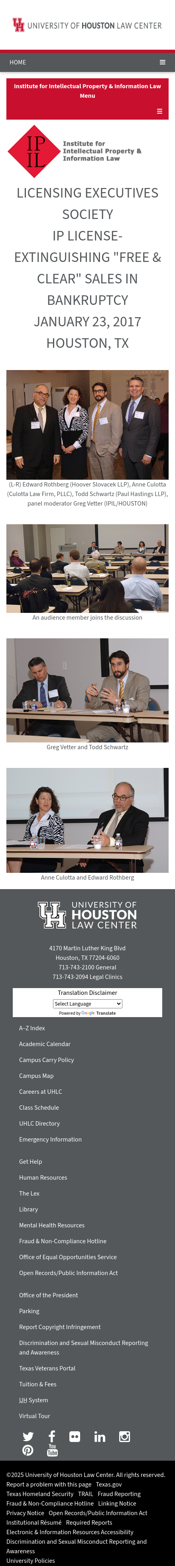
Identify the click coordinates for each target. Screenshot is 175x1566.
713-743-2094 (70, 977)
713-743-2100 (76, 967)
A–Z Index (32, 1028)
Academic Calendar (45, 1044)
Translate (98, 1013)
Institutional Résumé (33, 1522)
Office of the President (48, 1295)
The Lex (29, 1193)
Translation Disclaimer (87, 992)
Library (28, 1209)
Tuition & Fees (38, 1384)
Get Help (30, 1161)
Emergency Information (50, 1139)
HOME (18, 62)
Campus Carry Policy (46, 1060)
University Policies (30, 1560)
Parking (29, 1311)
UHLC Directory (39, 1123)
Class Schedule (39, 1107)
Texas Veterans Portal (47, 1368)
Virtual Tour (34, 1416)
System (33, 1400)
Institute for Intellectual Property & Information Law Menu (87, 91)
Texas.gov (109, 1484)
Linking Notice (117, 1503)
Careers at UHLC (40, 1091)
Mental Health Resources (52, 1225)
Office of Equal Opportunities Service (68, 1257)
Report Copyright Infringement (60, 1327)
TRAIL (85, 1494)
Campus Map (36, 1076)
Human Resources (43, 1177)
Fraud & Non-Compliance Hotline (62, 1241)
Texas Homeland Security (39, 1494)
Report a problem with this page (48, 1484)
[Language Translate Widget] (87, 1003)
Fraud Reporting (119, 1494)
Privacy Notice (25, 1513)
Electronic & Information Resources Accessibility (70, 1532)
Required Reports (89, 1522)
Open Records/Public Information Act (68, 1273)
